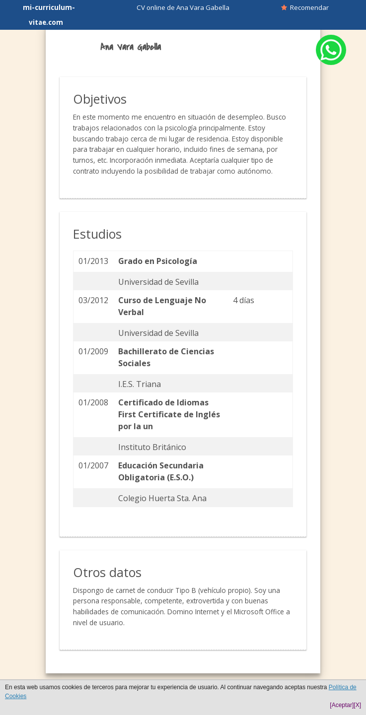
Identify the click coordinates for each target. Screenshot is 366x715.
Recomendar (305, 7)
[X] (357, 705)
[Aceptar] (342, 705)
